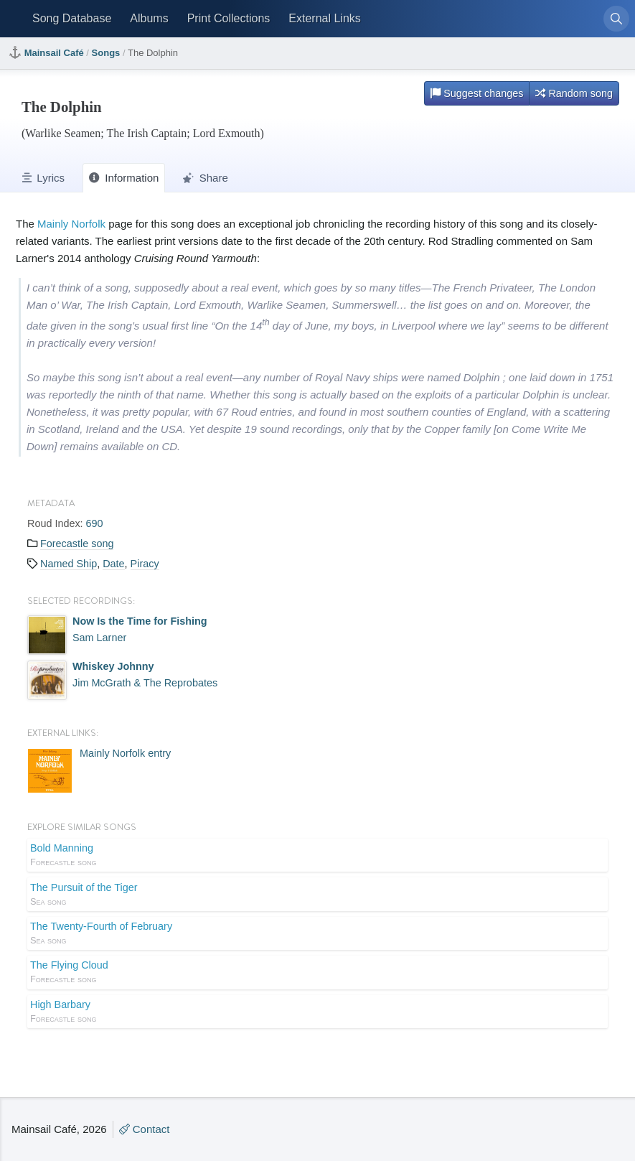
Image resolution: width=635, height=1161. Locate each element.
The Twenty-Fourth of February (317, 934)
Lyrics (43, 178)
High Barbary (317, 1012)
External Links (324, 18)
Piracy (145, 563)
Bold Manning (317, 855)
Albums (149, 18)
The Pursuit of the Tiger (317, 895)
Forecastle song (76, 543)
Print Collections (229, 18)
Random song (574, 93)
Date (113, 563)
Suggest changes (477, 93)
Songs (106, 52)
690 (94, 523)
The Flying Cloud (317, 973)
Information (124, 178)
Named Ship (68, 563)
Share (205, 178)
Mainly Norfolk (71, 224)
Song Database (71, 18)
